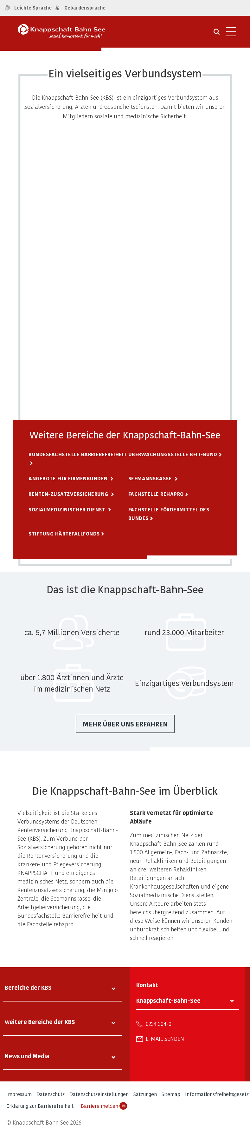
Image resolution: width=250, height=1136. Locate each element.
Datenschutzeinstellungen (99, 1094)
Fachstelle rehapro (156, 494)
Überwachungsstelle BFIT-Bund (172, 454)
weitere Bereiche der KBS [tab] (40, 1021)
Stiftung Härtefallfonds (64, 533)
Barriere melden (104, 1106)
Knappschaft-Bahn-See (168, 1000)
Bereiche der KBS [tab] (28, 987)
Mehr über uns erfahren (125, 724)
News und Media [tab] (27, 1056)
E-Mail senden (165, 1038)
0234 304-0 (158, 1024)
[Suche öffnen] (217, 34)
